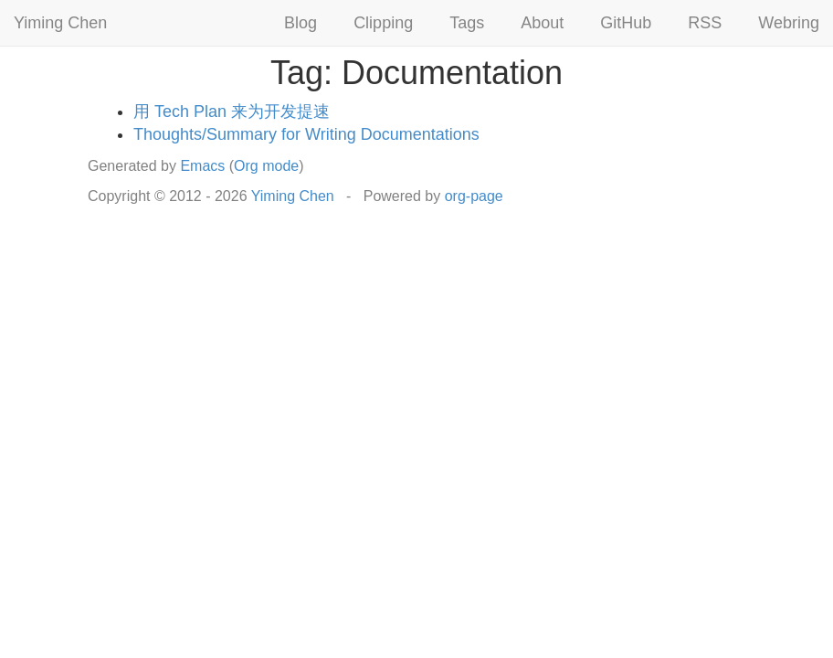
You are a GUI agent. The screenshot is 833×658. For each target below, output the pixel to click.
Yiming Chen (60, 23)
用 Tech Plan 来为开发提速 (231, 111)
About (542, 23)
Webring (788, 23)
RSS (705, 23)
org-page (474, 196)
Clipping (383, 23)
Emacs (202, 166)
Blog (300, 23)
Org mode (266, 166)
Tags (466, 23)
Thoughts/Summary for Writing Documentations (306, 134)
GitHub (625, 23)
